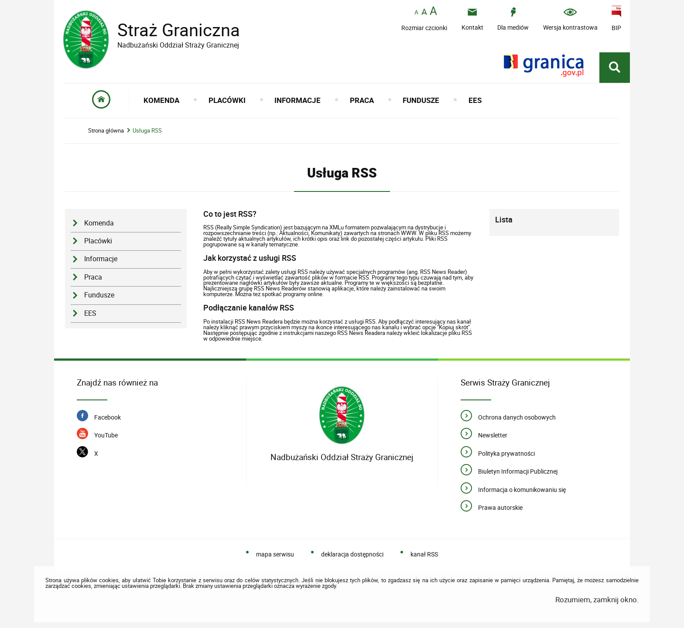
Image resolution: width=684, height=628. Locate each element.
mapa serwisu (275, 554)
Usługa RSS (147, 130)
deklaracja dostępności (352, 554)
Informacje (100, 258)
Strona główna (106, 130)
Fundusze (99, 295)
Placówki (98, 241)
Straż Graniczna (172, 30)
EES (90, 313)
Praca (93, 277)
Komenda (99, 223)
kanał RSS (424, 554)
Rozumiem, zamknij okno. (597, 599)
